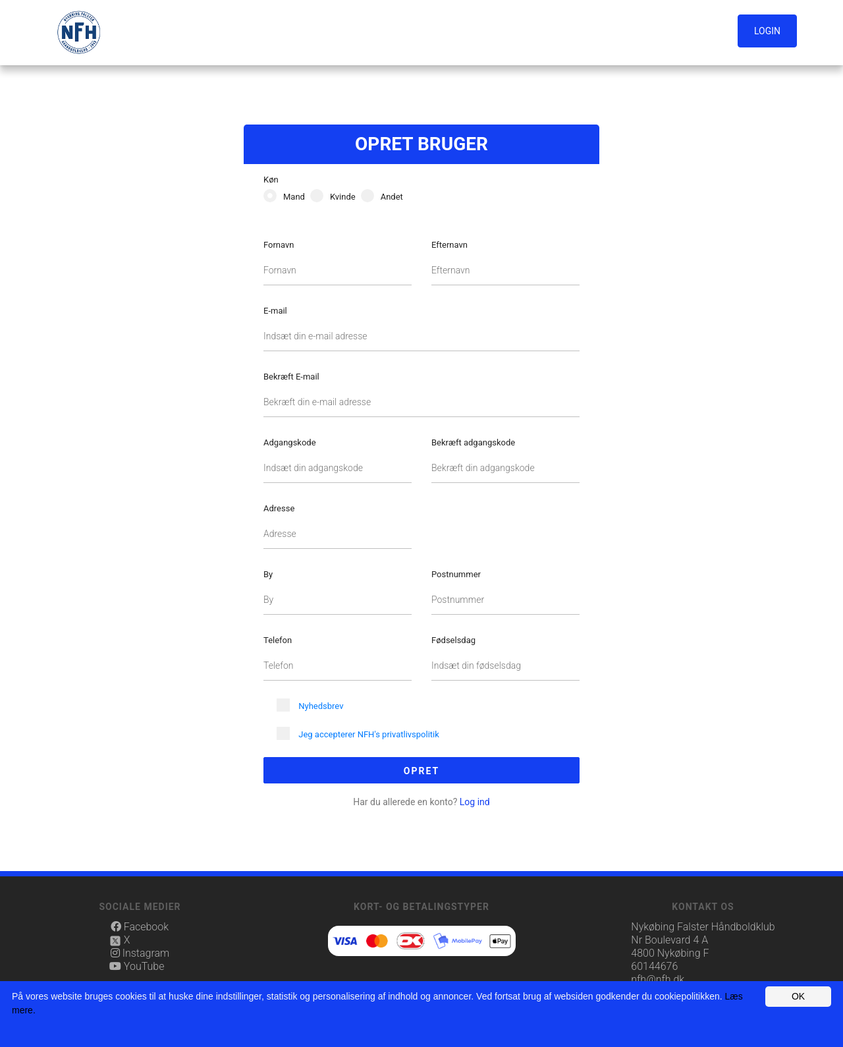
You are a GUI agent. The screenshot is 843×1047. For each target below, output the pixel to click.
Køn (271, 179)
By (268, 574)
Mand (294, 197)
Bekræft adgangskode (473, 442)
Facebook (140, 926)
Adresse (278, 508)
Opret (421, 771)
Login (767, 31)
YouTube (138, 966)
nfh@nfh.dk (657, 979)
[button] (770, 31)
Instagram (140, 953)
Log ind (421, 802)
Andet (392, 197)
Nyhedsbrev (320, 706)
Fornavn (278, 245)
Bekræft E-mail (291, 377)
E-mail (275, 311)
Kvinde (343, 197)
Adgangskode (289, 442)
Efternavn (449, 245)
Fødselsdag (453, 640)
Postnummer (456, 574)
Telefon (277, 640)
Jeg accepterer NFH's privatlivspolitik (368, 734)
